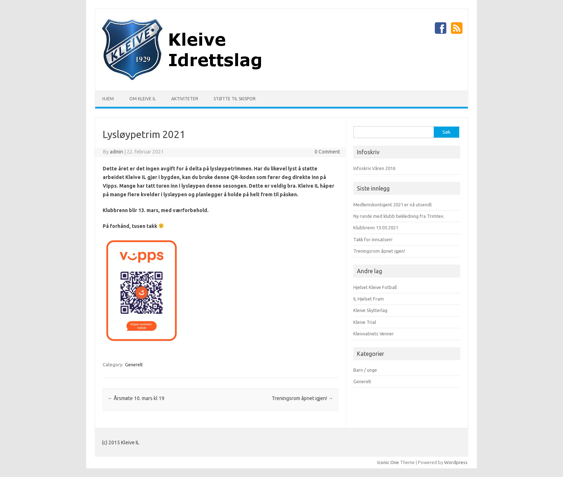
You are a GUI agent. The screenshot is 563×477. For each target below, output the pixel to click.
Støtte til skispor (235, 98)
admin (116, 152)
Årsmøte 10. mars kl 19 (136, 398)
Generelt (134, 364)
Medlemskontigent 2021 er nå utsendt (392, 204)
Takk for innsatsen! (372, 239)
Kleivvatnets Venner (373, 333)
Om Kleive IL (142, 98)
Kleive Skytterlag (370, 310)
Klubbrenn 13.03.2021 (375, 227)
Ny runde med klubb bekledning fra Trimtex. (399, 216)
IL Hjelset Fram (368, 298)
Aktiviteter (184, 98)
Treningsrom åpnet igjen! (302, 398)
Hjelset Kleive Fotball (375, 287)
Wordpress (455, 462)
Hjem (108, 98)
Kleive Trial (364, 322)
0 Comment (327, 152)
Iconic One (388, 462)
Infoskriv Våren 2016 (374, 168)
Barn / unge (365, 369)
